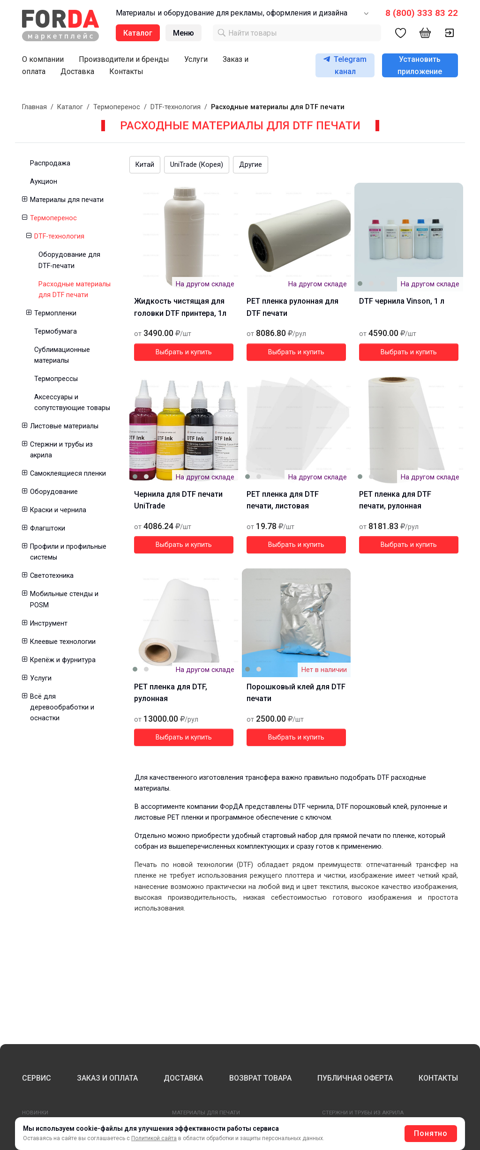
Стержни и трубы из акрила (61, 450)
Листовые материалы (64, 426)
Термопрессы (56, 379)
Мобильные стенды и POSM (64, 599)
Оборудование (54, 492)
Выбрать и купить (184, 352)
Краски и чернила (58, 510)
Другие (250, 165)
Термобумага (55, 332)
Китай (144, 165)
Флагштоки (47, 528)
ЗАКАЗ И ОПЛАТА (107, 1078)
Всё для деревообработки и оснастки (62, 707)
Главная (34, 107)
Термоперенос (116, 107)
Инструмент (49, 623)
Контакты (126, 71)
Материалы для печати (67, 200)
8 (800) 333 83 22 (421, 12)
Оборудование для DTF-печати (69, 260)
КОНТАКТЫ (438, 1078)
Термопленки (55, 313)
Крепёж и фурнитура (63, 660)
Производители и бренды (124, 59)
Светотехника (52, 576)
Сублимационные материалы (62, 355)
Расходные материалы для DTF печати (74, 289)
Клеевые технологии (63, 642)
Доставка (77, 71)
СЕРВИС (36, 1078)
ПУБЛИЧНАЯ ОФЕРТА (355, 1078)
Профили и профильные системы (68, 552)
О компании (43, 59)
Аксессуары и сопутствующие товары (72, 402)
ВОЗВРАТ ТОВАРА (260, 1078)
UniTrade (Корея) (196, 165)
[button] (24, 200)
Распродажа (50, 163)
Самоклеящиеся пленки (68, 474)
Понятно (431, 1133)
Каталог (70, 107)
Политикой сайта (154, 1138)
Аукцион (43, 182)
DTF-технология (175, 107)
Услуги (196, 59)
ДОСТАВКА (183, 1078)
